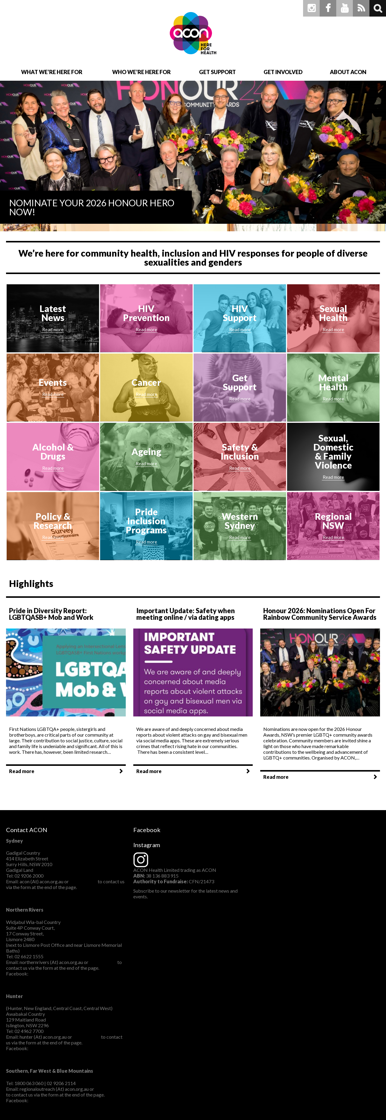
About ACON (348, 72)
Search (377, 8)
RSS (361, 8)
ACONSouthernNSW (51, 1100)
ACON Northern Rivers (53, 973)
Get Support (217, 72)
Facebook (328, 8)
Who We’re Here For (141, 72)
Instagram (311, 8)
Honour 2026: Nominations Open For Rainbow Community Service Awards (319, 614)
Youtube (344, 8)
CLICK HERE (83, 881)
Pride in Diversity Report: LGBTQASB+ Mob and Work (51, 614)
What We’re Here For (51, 72)
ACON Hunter (44, 1048)
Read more (21, 771)
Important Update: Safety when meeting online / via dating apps (185, 614)
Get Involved (283, 72)
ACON (193, 33)
